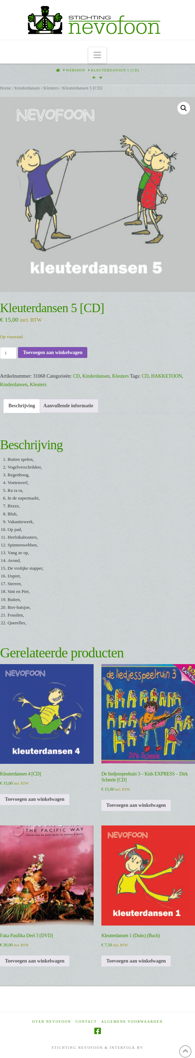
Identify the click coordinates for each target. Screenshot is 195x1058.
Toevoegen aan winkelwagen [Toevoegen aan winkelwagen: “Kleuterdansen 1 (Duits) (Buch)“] (136, 961)
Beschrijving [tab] (21, 405)
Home (5, 88)
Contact (86, 1021)
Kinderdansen (27, 88)
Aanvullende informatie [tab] (68, 405)
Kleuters (51, 88)
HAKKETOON (166, 376)
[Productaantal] (8, 353)
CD (76, 376)
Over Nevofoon (51, 1021)
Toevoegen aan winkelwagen (52, 352)
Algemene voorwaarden (132, 1021)
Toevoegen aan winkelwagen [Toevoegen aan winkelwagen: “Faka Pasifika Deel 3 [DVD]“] (34, 961)
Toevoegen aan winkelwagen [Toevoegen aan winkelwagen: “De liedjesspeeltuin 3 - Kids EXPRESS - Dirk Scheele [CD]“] (136, 805)
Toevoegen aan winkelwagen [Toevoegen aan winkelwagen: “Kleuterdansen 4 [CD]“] (34, 799)
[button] (97, 55)
